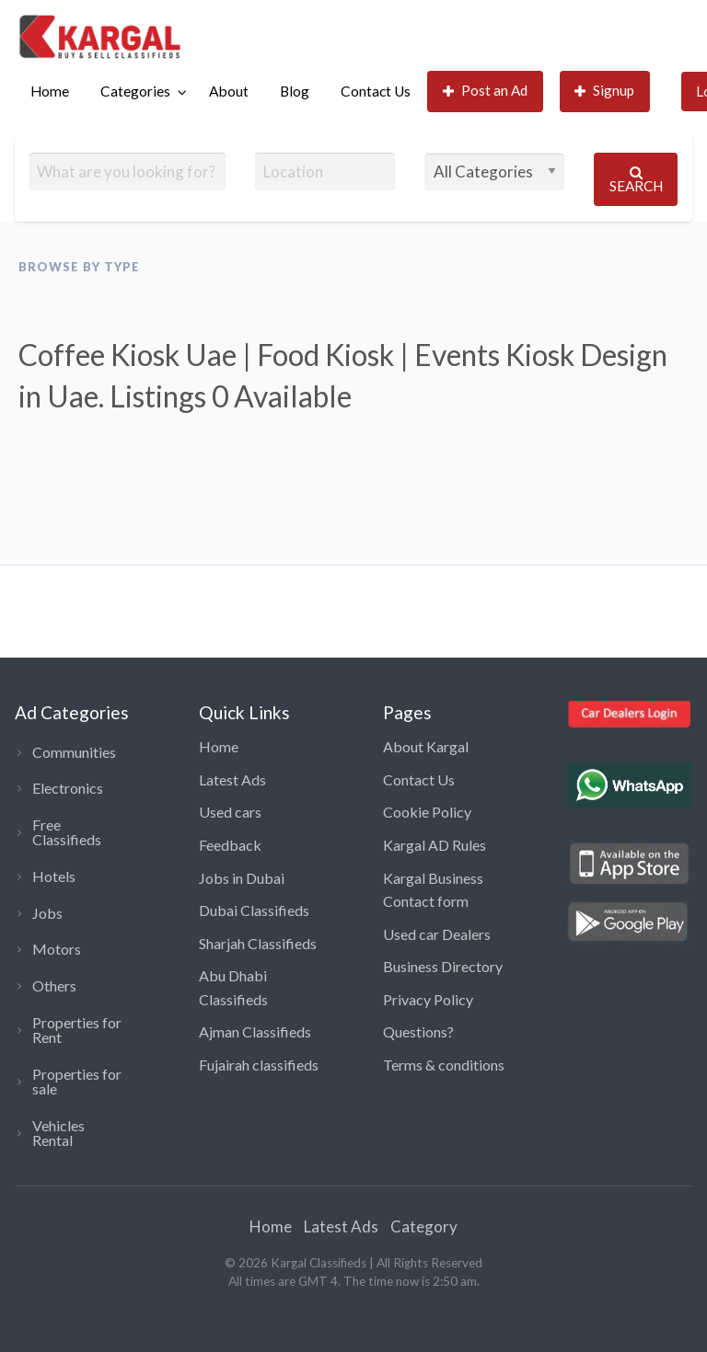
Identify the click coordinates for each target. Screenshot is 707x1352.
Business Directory (443, 966)
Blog (294, 91)
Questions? (418, 1031)
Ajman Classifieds (255, 1031)
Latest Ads (232, 779)
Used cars (230, 811)
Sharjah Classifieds (258, 943)
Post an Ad (485, 90)
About (229, 91)
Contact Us (376, 91)
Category (424, 1226)
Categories (135, 91)
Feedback (230, 845)
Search (636, 180)
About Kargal (426, 746)
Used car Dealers (437, 934)
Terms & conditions (443, 1064)
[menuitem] (50, 91)
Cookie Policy (427, 811)
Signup (604, 90)
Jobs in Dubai (241, 878)
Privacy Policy (428, 999)
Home (49, 91)
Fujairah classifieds (259, 1064)
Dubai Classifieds (254, 910)
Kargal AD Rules (434, 845)
